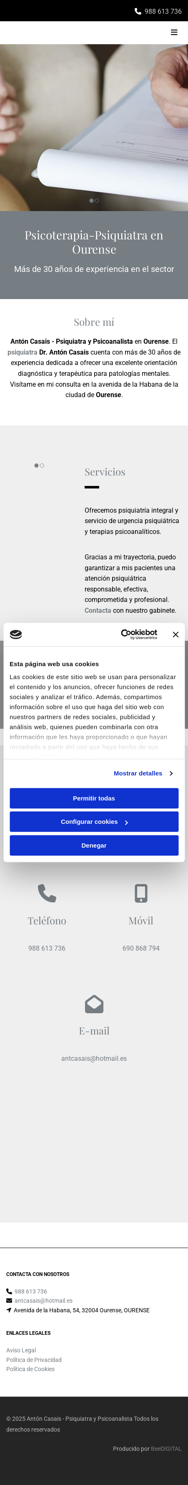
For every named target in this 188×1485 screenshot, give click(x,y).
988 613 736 (163, 11)
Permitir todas (94, 798)
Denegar (93, 845)
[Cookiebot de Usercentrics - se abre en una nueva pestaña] (120, 634)
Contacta (98, 610)
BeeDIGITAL (166, 1448)
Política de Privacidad (34, 1360)
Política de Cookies (30, 1369)
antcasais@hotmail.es (94, 1058)
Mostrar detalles (138, 773)
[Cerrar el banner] (175, 634)
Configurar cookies (94, 821)
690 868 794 (141, 948)
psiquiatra (23, 352)
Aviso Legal (21, 1350)
